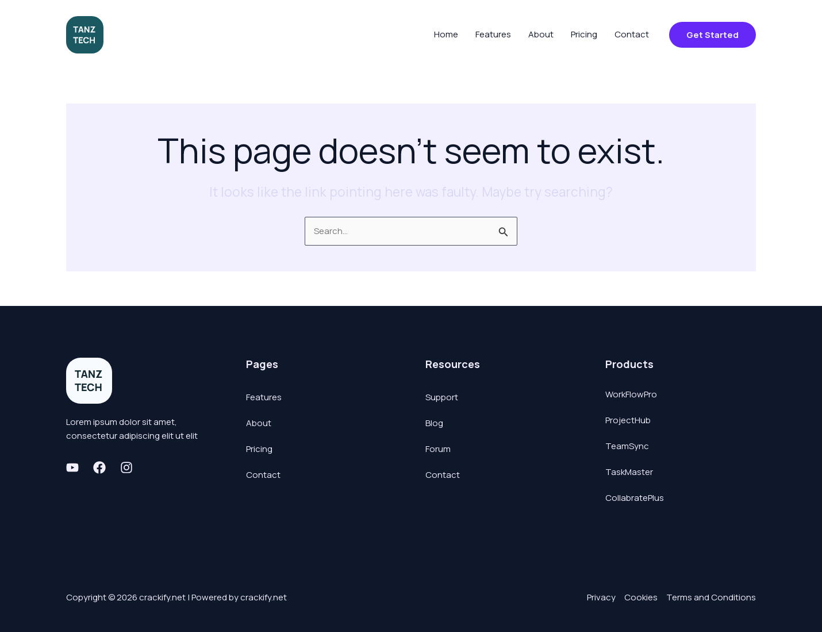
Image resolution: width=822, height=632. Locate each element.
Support (441, 397)
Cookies (641, 597)
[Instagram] (126, 467)
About (258, 423)
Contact (263, 475)
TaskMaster (629, 472)
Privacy (601, 597)
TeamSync (627, 446)
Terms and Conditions (711, 597)
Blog (434, 423)
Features (264, 397)
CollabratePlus (634, 498)
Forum (438, 449)
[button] (712, 35)
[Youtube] (72, 467)
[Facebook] (99, 467)
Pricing (259, 449)
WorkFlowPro (631, 394)
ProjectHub (628, 420)
